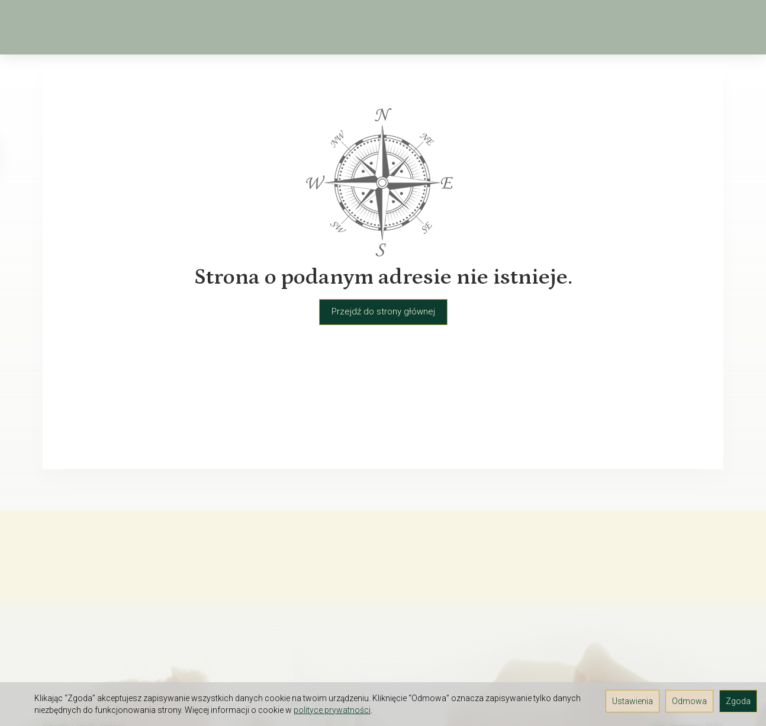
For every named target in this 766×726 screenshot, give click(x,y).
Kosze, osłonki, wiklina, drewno (442, 27)
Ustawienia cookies (81, 665)
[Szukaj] (637, 27)
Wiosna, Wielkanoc (190, 27)
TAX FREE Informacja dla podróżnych (115, 634)
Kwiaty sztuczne (302, 27)
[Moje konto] (698, 27)
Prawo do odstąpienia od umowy (108, 649)
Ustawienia (632, 701)
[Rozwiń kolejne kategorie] (546, 27)
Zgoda (738, 701)
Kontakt (58, 618)
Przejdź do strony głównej (383, 311)
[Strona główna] (48, 27)
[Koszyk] (668, 27)
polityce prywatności (332, 710)
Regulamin (63, 603)
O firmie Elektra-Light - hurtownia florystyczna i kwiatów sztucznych (110, 582)
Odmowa (689, 701)
